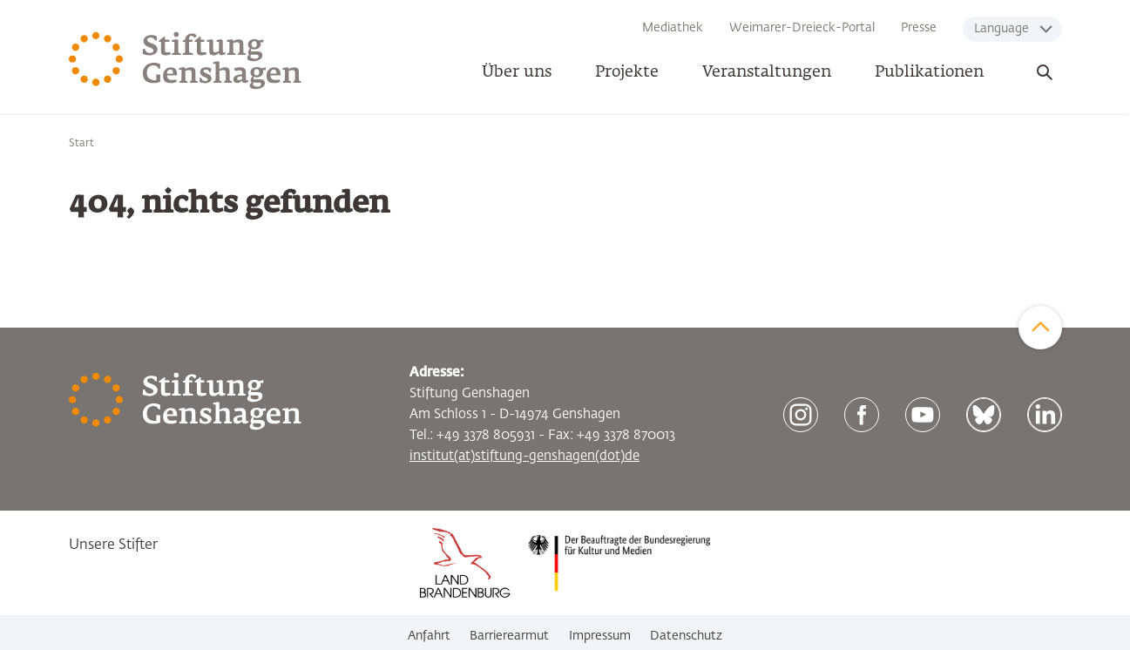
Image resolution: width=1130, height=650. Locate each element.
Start (81, 144)
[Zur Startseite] (185, 61)
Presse (919, 28)
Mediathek (672, 28)
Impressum (600, 636)
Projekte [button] (627, 72)
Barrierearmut (509, 636)
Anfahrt (429, 636)
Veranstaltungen (766, 72)
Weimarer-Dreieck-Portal (802, 28)
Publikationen (929, 72)
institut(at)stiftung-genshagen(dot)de (524, 456)
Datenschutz (686, 636)
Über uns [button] (516, 72)
